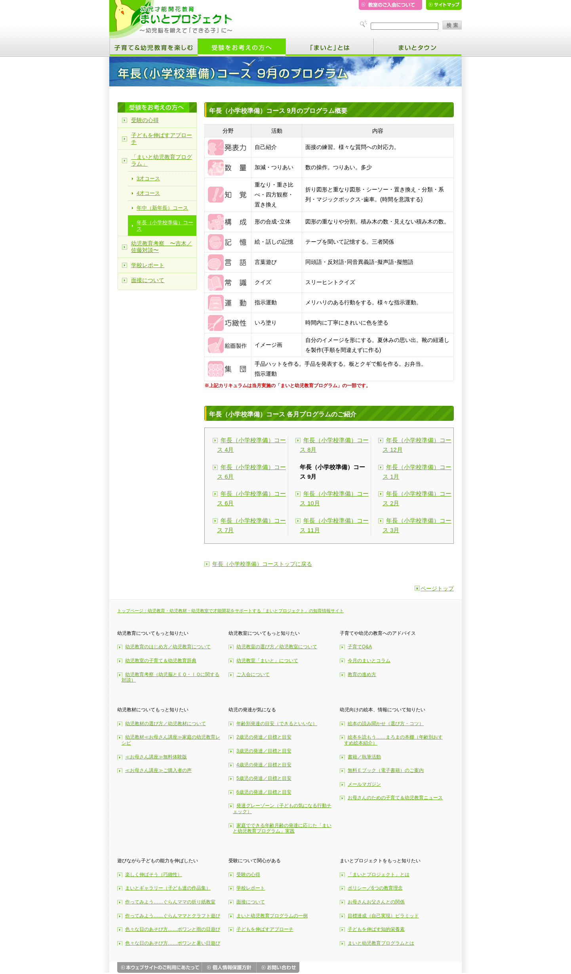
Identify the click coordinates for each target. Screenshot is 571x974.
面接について (147, 280)
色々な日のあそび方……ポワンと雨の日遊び (172, 929)
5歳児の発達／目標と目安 (263, 778)
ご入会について (253, 674)
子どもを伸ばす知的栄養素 (376, 929)
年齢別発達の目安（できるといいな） (276, 723)
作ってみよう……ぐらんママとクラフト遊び (172, 916)
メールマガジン (364, 784)
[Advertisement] (498, 188)
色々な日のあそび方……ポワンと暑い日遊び (172, 943)
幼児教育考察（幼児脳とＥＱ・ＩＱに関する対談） (170, 677)
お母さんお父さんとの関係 (376, 902)
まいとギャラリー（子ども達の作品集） (168, 888)
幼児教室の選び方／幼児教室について (276, 646)
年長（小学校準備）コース (165, 226)
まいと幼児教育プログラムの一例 (272, 916)
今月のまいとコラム (369, 660)
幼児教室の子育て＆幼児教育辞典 (160, 660)
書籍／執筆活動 (364, 757)
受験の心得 (145, 120)
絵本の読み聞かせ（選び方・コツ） (386, 723)
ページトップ (437, 588)
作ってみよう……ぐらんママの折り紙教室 (170, 902)
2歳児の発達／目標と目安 (263, 737)
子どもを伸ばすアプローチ (161, 138)
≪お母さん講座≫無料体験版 (156, 757)
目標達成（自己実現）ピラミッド (383, 916)
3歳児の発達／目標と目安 (263, 751)
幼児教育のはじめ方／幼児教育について (168, 646)
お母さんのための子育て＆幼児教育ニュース (395, 797)
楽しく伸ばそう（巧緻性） (153, 874)
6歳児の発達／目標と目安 (263, 792)
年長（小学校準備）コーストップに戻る (262, 564)
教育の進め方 (362, 674)
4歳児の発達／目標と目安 (263, 765)
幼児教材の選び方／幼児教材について (165, 723)
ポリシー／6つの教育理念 (375, 888)
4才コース (148, 193)
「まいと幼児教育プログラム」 (161, 160)
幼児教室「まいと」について (267, 660)
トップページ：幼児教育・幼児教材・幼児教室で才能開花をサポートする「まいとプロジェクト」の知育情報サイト (230, 610)
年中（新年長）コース (162, 208)
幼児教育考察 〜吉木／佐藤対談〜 (161, 246)
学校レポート (147, 265)
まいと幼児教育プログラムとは (381, 943)
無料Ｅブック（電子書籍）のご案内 (386, 770)
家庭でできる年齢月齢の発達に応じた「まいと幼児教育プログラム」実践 (282, 828)
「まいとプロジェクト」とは (378, 874)
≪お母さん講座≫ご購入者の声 (158, 770)
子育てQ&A (360, 646)
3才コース (148, 178)
